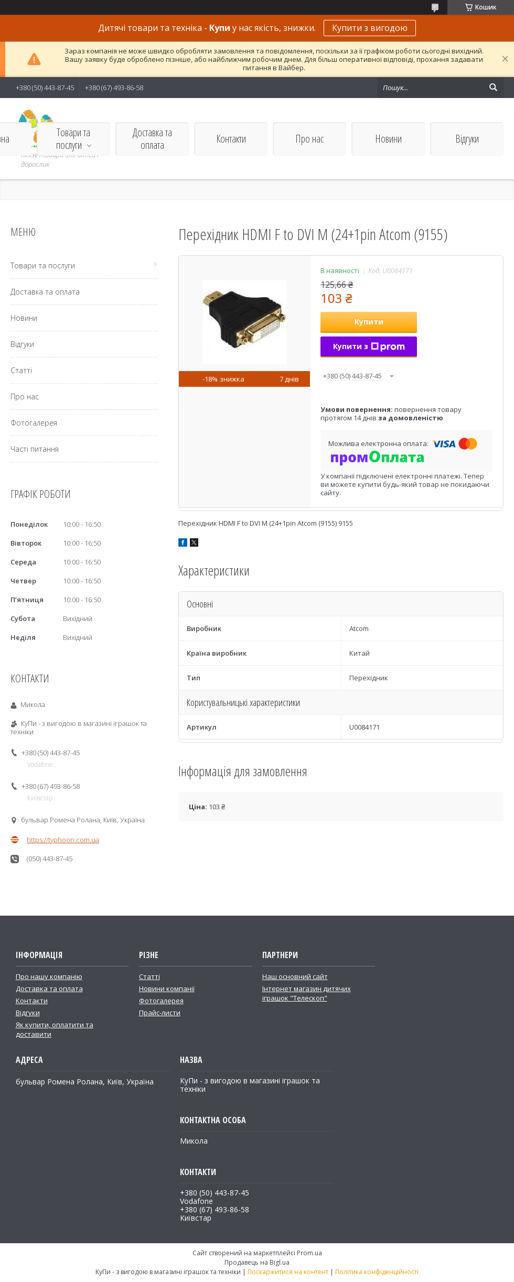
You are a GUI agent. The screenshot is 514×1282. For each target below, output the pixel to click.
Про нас (309, 139)
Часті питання (34, 449)
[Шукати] (493, 87)
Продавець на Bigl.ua (257, 1262)
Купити (369, 322)
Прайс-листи (159, 1012)
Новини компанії (167, 988)
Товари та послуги (73, 138)
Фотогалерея (33, 423)
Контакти (231, 139)
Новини (388, 139)
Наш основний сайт (295, 976)
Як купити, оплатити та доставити (54, 1029)
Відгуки (467, 139)
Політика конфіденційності (377, 1271)
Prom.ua (309, 1252)
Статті (21, 370)
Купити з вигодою (370, 28)
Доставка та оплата (152, 138)
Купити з (369, 346)
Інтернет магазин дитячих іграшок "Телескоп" (306, 993)
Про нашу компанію (49, 976)
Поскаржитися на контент (288, 1271)
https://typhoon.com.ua (63, 839)
